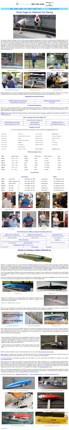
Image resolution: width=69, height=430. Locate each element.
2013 (25, 241)
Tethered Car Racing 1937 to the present (18, 100)
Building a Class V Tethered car (12, 234)
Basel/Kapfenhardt (34, 246)
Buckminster (49, 246)
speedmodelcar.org (44, 366)
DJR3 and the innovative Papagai (45, 351)
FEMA (2, 113)
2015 (29, 241)
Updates (16, 8)
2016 (31, 241)
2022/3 (29, 242)
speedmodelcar (50, 129)
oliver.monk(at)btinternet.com (37, 374)
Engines (30, 8)
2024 (32, 242)
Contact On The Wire (54, 8)
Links (39, 8)
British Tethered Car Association (12, 122)
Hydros (21, 8)
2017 (34, 241)
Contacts (35, 8)
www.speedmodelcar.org (6, 359)
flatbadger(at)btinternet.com (21, 374)
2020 (25, 242)
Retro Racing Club (35, 122)
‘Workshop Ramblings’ (27, 267)
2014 (27, 241)
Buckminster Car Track (19, 245)
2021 (27, 242)
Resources (57, 239)
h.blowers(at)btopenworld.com (52, 374)
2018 (36, 241)
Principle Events (33, 127)
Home (11, 8)
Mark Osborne (4, 354)
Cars (25, 8)
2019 (38, 241)
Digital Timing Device (57, 234)
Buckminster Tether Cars (57, 122)
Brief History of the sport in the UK (52, 100)
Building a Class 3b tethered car (35, 234)
